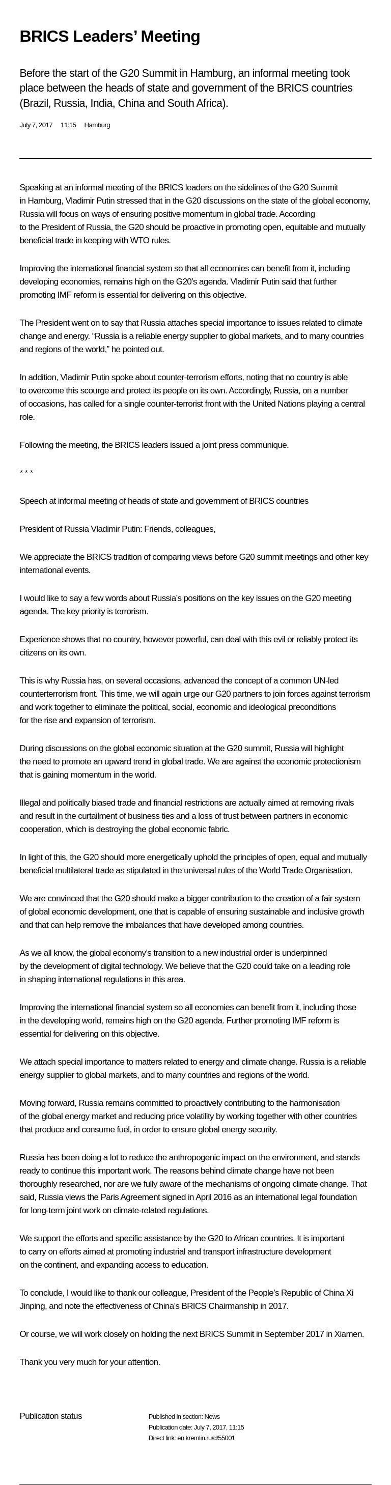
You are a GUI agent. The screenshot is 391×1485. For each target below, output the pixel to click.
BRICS (170, 187)
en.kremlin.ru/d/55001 (206, 1438)
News (211, 1416)
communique (263, 445)
